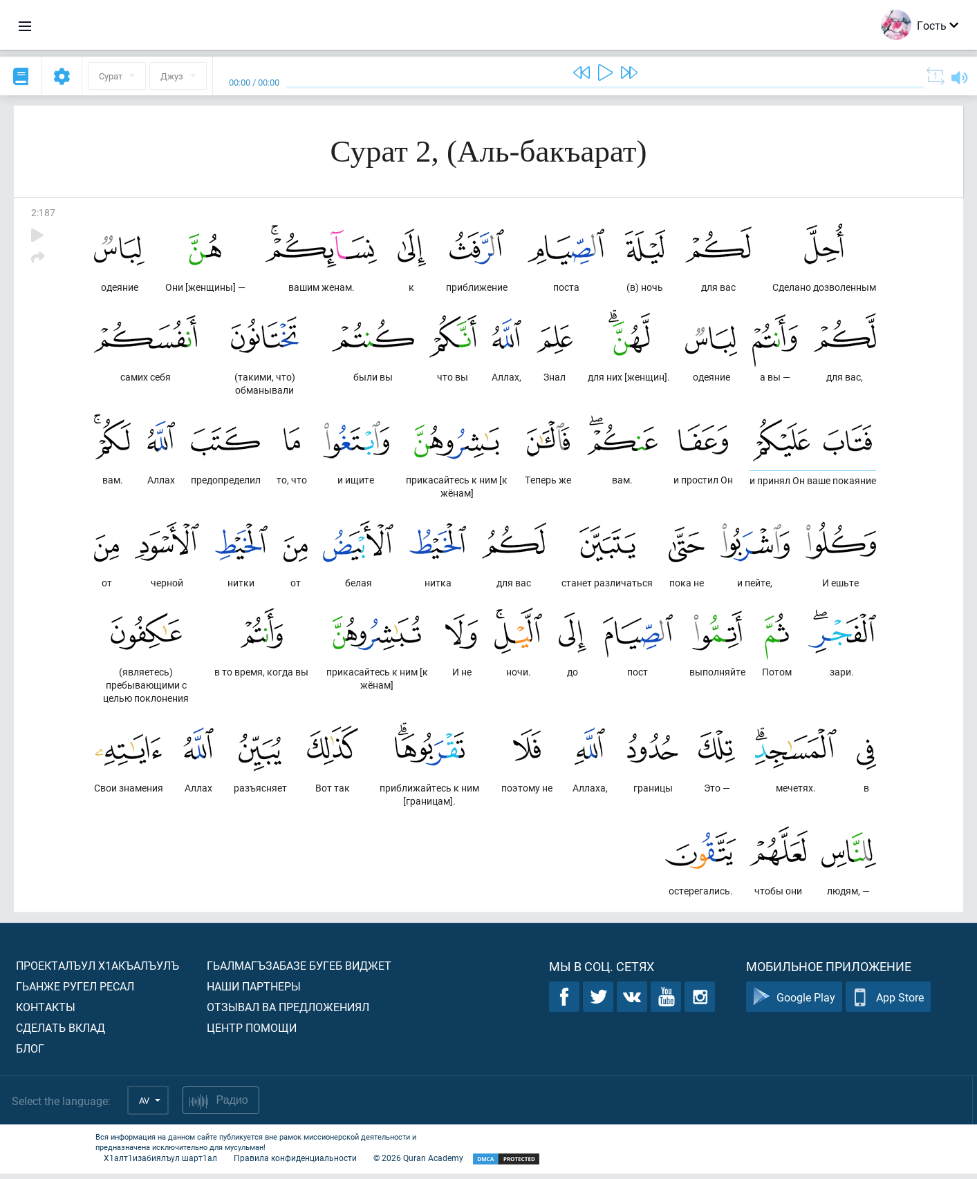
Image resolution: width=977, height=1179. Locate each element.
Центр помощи (252, 1033)
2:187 (43, 212)
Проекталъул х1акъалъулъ (97, 971)
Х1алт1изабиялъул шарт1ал (160, 1163)
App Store (888, 1002)
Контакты (45, 1012)
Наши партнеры (254, 991)
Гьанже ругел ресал (75, 991)
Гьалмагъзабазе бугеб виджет (299, 971)
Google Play (794, 1002)
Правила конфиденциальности (295, 1163)
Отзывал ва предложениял (288, 1012)
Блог (30, 1053)
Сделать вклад (60, 1033)
